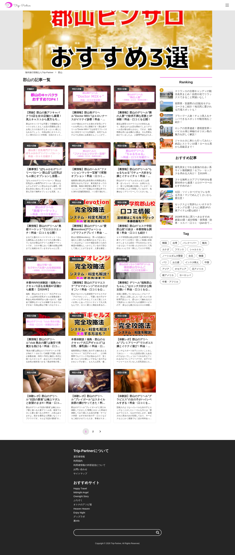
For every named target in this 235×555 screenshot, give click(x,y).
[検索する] (157, 532)
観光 (204, 243)
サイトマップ (80, 473)
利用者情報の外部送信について (89, 465)
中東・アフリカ (170, 281)
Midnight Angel (80, 492)
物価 (201, 256)
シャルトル (195, 249)
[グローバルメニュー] (227, 5)
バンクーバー (189, 243)
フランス (179, 249)
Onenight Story (81, 496)
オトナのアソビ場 (82, 504)
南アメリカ (168, 275)
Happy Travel (80, 488)
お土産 (175, 262)
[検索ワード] (117, 532)
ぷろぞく (78, 500)
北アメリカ (197, 269)
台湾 (174, 243)
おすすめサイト (86, 483)
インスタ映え (192, 262)
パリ (164, 262)
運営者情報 (79, 456)
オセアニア (180, 269)
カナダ (165, 249)
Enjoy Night (79, 512)
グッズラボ (79, 516)
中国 (206, 262)
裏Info (76, 520)
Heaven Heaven (81, 508)
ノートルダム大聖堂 (172, 256)
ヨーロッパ (185, 275)
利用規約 (78, 461)
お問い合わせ (80, 469)
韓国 (164, 243)
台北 (190, 256)
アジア (165, 269)
